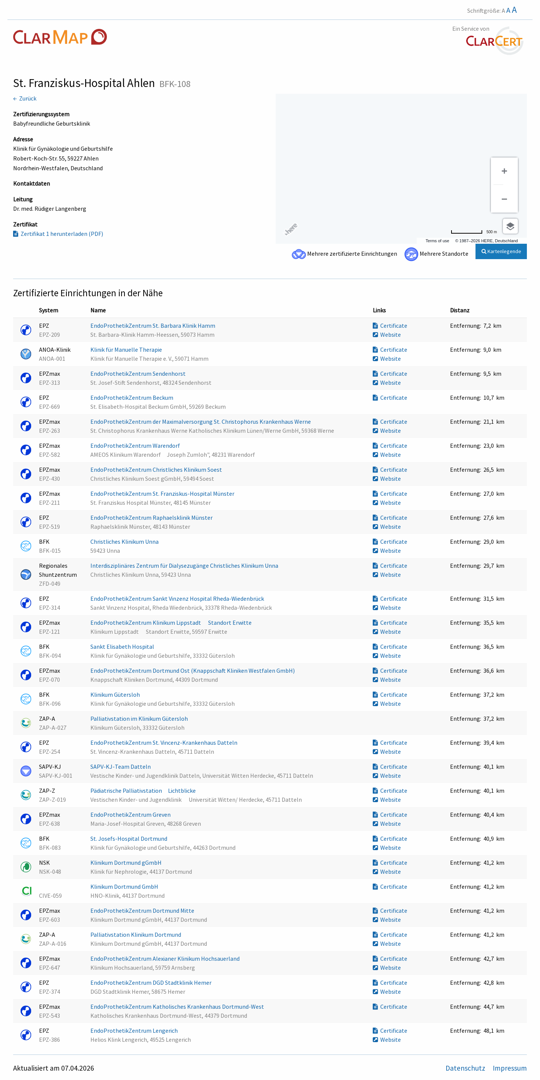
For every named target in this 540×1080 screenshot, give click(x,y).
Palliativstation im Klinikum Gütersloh (139, 718)
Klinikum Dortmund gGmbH (126, 862)
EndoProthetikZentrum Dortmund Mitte (142, 910)
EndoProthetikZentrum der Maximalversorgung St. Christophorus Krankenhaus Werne (201, 421)
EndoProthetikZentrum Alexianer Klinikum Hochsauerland (165, 958)
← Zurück (24, 98)
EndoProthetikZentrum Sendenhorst (138, 373)
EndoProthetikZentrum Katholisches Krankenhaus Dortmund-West (177, 1006)
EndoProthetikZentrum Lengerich (134, 1030)
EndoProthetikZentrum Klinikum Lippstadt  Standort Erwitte (171, 622)
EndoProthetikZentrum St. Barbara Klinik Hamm (153, 325)
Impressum (510, 1068)
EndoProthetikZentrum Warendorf (135, 445)
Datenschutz (466, 1068)
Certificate (390, 325)
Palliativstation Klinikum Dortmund (136, 934)
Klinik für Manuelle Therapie (126, 349)
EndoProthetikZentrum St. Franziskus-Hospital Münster (163, 493)
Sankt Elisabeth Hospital (122, 646)
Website (387, 334)
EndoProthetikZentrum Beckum (132, 397)
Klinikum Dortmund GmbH (124, 886)
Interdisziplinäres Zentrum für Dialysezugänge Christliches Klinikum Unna (184, 565)
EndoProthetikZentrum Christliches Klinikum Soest (156, 469)
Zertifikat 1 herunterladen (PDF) (58, 233)
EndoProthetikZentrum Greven (131, 814)
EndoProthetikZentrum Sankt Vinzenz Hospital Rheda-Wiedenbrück (177, 598)
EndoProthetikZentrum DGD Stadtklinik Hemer (151, 982)
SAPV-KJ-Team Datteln (121, 766)
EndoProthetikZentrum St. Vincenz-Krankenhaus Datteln (164, 742)
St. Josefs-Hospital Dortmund (129, 838)
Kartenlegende (501, 251)
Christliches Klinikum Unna (125, 541)
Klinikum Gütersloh (115, 694)
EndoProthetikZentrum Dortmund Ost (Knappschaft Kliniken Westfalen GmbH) (193, 670)
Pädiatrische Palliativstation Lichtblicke (146, 790)
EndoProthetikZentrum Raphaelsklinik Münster (152, 517)
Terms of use (437, 240)
